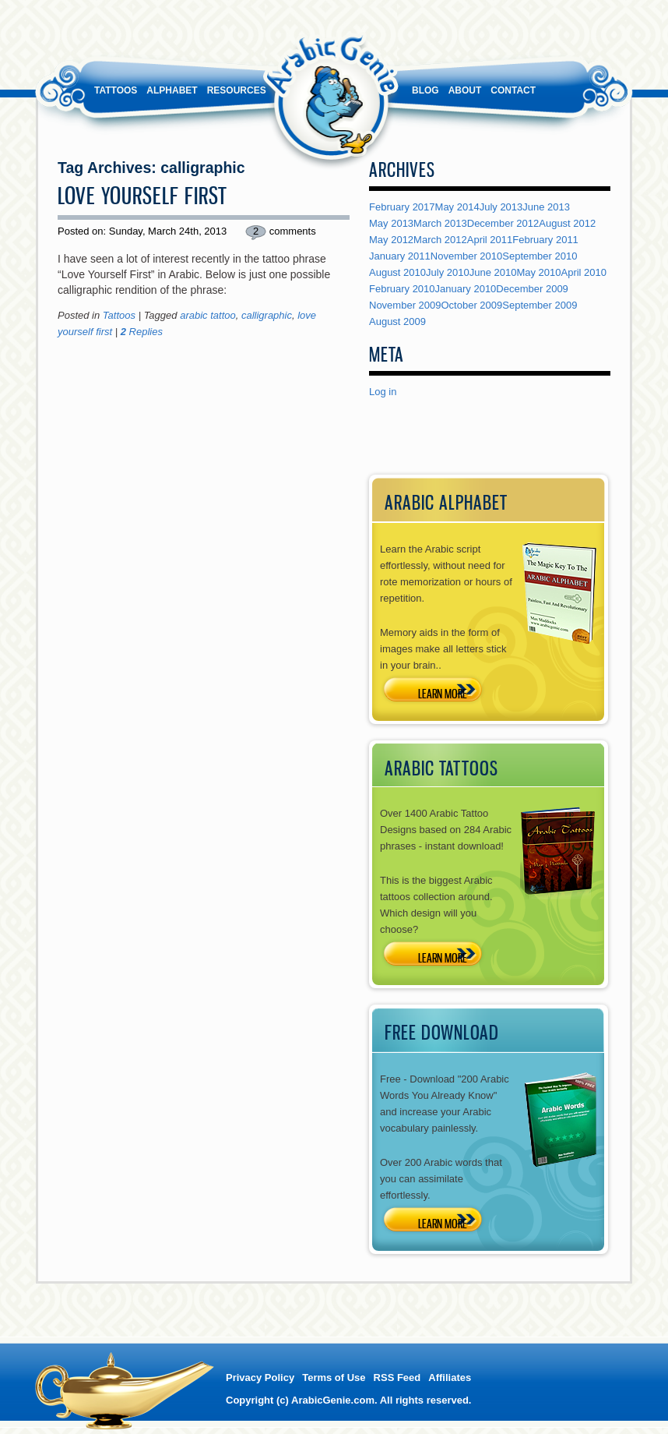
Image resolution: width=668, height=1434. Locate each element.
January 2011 (400, 256)
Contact (513, 90)
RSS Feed (397, 1377)
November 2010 (467, 256)
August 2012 (567, 223)
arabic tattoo (208, 315)
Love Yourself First (142, 196)
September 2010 (539, 256)
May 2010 (538, 272)
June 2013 (546, 207)
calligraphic (266, 315)
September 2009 (539, 305)
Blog (425, 90)
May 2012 (391, 239)
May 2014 (457, 207)
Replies (142, 331)
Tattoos (115, 90)
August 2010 (397, 272)
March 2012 (440, 239)
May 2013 (391, 223)
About (465, 90)
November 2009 (405, 305)
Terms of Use (333, 1377)
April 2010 (584, 272)
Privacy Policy (260, 1377)
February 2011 (545, 239)
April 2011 (490, 239)
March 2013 (440, 223)
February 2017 (402, 207)
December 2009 (532, 289)
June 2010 (493, 272)
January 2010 (466, 289)
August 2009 (397, 321)
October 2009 (472, 305)
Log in (382, 391)
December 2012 (503, 223)
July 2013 (501, 207)
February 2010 (402, 289)
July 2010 (447, 272)
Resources (236, 90)
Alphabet (171, 90)
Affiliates (449, 1377)
